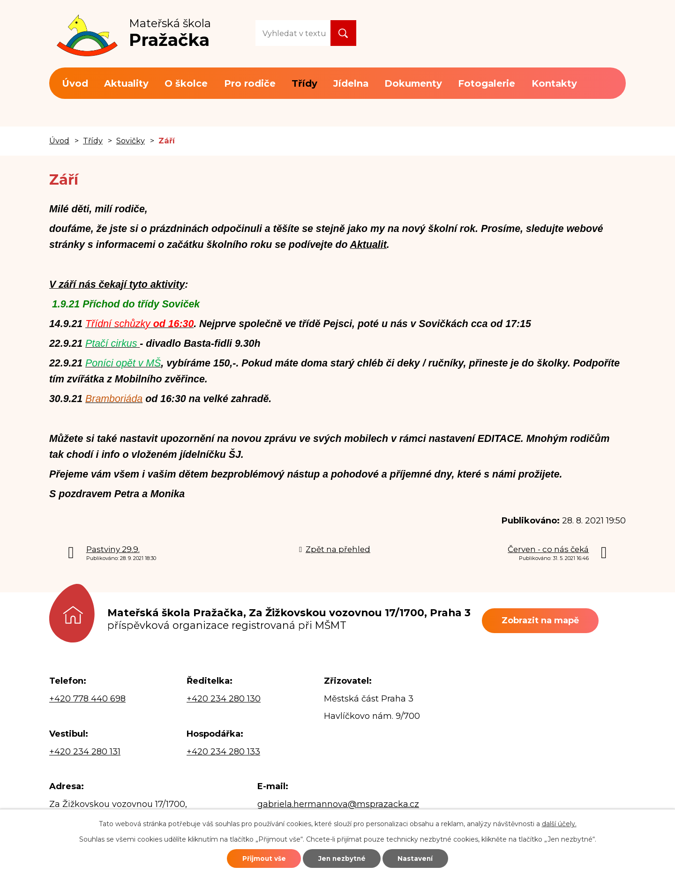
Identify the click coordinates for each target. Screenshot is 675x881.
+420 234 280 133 (223, 752)
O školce (186, 83)
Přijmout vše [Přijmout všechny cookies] (256, 857)
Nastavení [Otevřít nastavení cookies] (423, 857)
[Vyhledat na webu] (292, 33)
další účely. (559, 822)
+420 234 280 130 (224, 699)
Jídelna (350, 83)
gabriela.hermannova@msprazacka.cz (338, 804)
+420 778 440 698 (87, 699)
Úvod (75, 83)
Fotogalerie (486, 83)
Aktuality (126, 83)
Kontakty (554, 83)
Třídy (304, 83)
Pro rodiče (250, 83)
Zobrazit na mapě (544, 620)
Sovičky (130, 140)
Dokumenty (413, 83)
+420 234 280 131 (84, 752)
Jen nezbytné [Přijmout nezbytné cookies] (342, 857)
